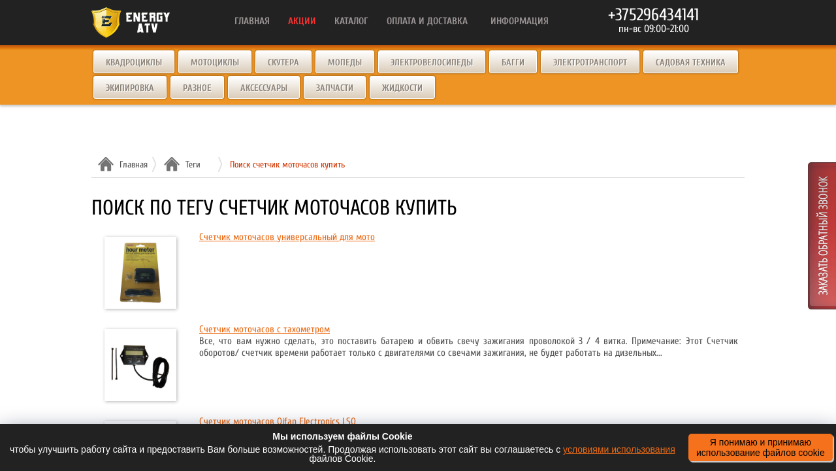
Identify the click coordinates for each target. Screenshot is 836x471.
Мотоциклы (215, 62)
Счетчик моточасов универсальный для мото (287, 237)
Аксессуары (263, 88)
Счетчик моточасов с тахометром (264, 329)
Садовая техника (691, 62)
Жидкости (402, 88)
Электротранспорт (590, 62)
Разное (197, 88)
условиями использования (619, 449)
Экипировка (130, 88)
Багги (513, 62)
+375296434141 (653, 15)
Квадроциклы (134, 62)
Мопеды (345, 62)
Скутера (283, 62)
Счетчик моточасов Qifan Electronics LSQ (277, 421)
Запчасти (334, 88)
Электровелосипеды (432, 62)
